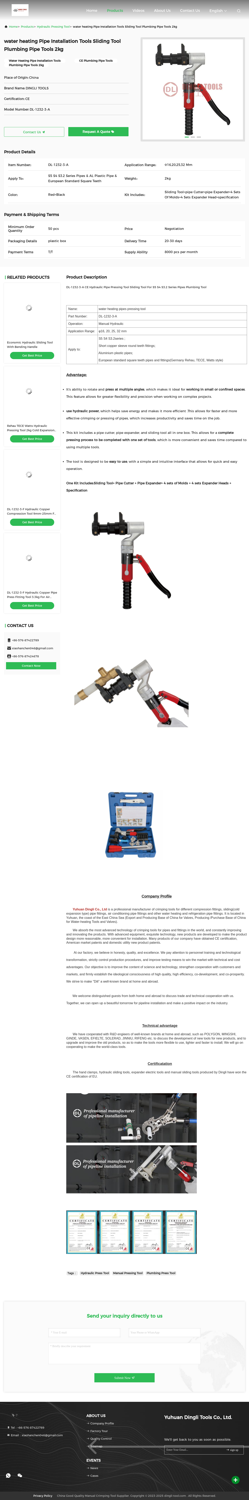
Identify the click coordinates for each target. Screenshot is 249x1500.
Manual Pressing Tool (128, 1273)
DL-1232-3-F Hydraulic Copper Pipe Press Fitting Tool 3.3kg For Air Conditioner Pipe (32, 597)
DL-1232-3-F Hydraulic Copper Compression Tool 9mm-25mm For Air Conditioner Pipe (32, 513)
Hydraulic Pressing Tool (53, 26)
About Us (162, 10)
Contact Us (190, 10)
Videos (138, 10)
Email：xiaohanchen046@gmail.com (35, 1435)
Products (115, 10)
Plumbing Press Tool (161, 1273)
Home (91, 10)
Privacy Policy (42, 1496)
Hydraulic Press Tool (95, 1273)
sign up (232, 1450)
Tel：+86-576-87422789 (25, 1427)
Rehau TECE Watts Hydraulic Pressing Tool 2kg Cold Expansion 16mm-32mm (30, 430)
